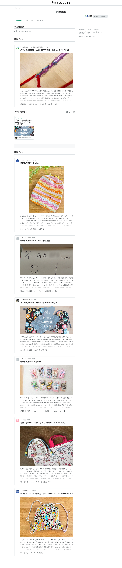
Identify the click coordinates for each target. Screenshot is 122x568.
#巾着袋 (54, 291)
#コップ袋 (38, 104)
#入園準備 (23, 104)
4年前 (46, 47)
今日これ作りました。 (26, 160)
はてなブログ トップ (20, 8)
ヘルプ (93, 32)
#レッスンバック (37, 411)
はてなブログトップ (84, 33)
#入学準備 (41, 229)
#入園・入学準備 (25, 411)
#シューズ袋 (62, 411)
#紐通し (44, 104)
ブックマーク (18, 118)
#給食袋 (22, 350)
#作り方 (22, 553)
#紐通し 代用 (52, 104)
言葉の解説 (19, 20)
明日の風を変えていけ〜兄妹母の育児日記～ (32, 47)
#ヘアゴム (54, 411)
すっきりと (23, 420)
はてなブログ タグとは (85, 32)
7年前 (28, 420)
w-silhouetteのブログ (25, 238)
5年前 (33, 238)
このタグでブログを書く (100, 16)
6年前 (33, 359)
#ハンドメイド (24, 229)
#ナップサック (30, 553)
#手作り (50, 482)
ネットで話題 (29, 20)
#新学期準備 (24, 482)
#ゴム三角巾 (47, 291)
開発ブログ (99, 32)
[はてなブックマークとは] (26, 112)
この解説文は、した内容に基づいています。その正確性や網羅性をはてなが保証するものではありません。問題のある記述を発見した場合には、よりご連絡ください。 (23, 31)
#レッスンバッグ (34, 482)
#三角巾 (22, 291)
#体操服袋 (31, 104)
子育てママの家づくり (26, 300)
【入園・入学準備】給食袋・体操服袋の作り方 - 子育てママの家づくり (24, 122)
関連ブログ (40, 20)
